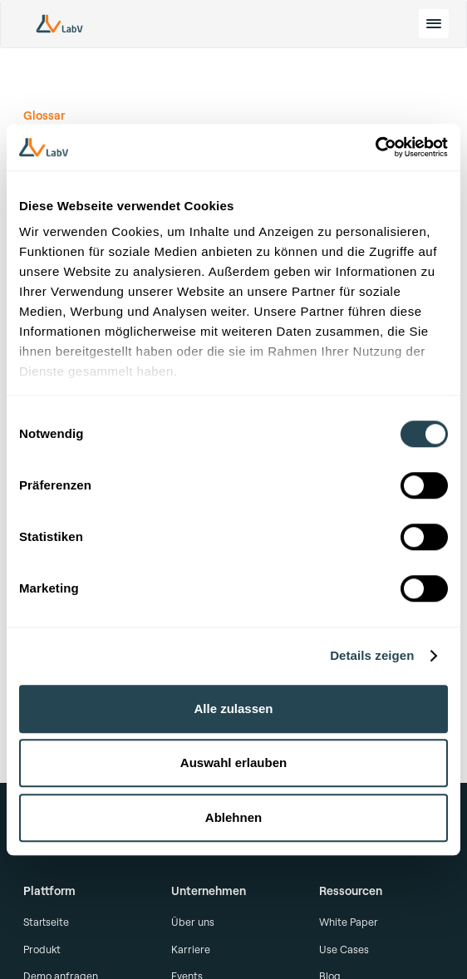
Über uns (192, 921)
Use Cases (344, 949)
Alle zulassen (233, 708)
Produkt (42, 949)
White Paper (348, 921)
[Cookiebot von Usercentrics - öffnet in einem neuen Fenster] (375, 147)
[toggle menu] (433, 23)
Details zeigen (372, 655)
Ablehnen (233, 817)
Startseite (46, 921)
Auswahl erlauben (233, 762)
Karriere (190, 949)
